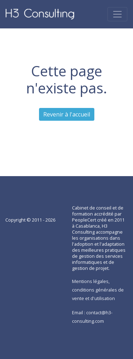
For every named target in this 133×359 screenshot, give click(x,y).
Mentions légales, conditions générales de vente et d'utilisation (98, 289)
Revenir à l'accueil (66, 114)
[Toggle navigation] (117, 14)
